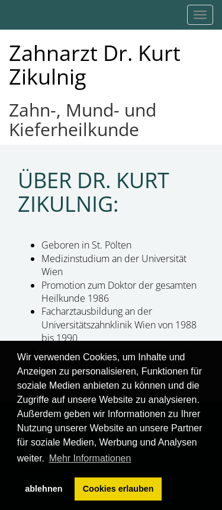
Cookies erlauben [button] (118, 488)
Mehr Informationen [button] (90, 458)
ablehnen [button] (43, 488)
